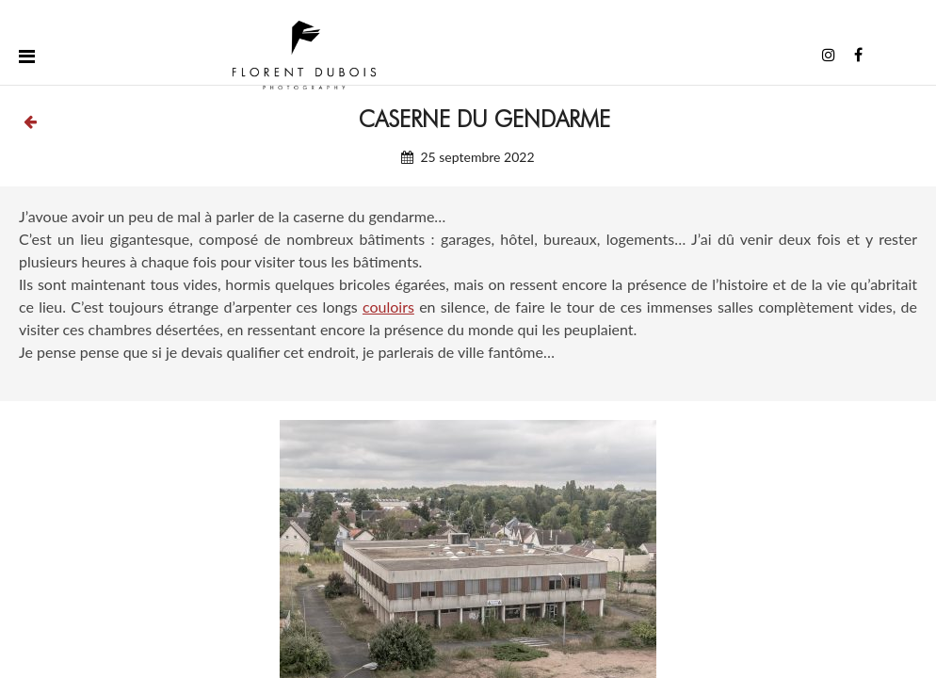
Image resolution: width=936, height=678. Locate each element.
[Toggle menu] (26, 55)
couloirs (388, 306)
